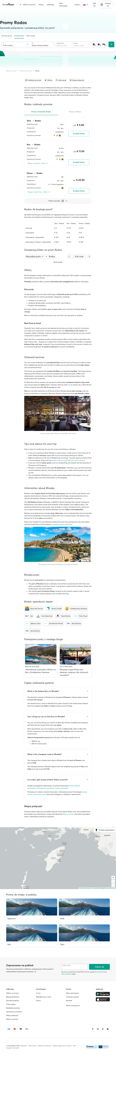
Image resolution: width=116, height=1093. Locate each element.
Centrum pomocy (72, 997)
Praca (38, 1000)
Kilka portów (31, 36)
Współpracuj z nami (43, 997)
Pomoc (77, 5)
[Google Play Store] (103, 994)
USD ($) (94, 4)
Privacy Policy (99, 972)
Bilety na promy (11, 71)
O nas (38, 993)
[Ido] (29, 616)
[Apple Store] (103, 999)
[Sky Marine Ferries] (53, 623)
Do (32, 43)
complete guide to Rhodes (62, 524)
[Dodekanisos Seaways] (76, 608)
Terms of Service (66, 974)
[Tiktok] (103, 1029)
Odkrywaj (50, 5)
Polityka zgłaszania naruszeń (62, 1046)
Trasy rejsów (11, 1004)
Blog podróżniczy (12, 997)
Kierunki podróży (12, 1000)
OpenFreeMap (88, 888)
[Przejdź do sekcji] (33, 80)
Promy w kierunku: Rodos (41, 112)
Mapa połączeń (12, 1015)
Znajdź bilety (79, 133)
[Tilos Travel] (80, 616)
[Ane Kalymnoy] (44, 616)
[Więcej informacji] (35, 971)
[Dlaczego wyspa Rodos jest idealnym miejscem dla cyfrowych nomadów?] (75, 660)
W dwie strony (19, 36)
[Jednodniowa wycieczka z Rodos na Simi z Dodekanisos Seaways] (40, 660)
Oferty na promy (27, 5)
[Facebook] (93, 1029)
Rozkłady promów (26, 71)
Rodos (37, 71)
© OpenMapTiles (96, 888)
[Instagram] (98, 1029)
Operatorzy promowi (14, 1012)
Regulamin (23, 1046)
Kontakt (69, 1000)
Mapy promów (68, 814)
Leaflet (81, 888)
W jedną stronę (7, 36)
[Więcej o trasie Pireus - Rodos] (39, 192)
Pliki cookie (32, 1046)
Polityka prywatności (44, 1046)
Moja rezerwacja (63, 4)
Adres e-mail (67, 965)
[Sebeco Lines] (32, 623)
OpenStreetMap (111, 888)
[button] (46, 256)
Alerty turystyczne (73, 1005)
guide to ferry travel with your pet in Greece (68, 460)
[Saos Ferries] (63, 616)
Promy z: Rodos (75, 112)
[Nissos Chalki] (53, 608)
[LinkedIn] (108, 1029)
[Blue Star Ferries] (34, 608)
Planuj (41, 5)
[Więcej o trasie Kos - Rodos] (38, 163)
